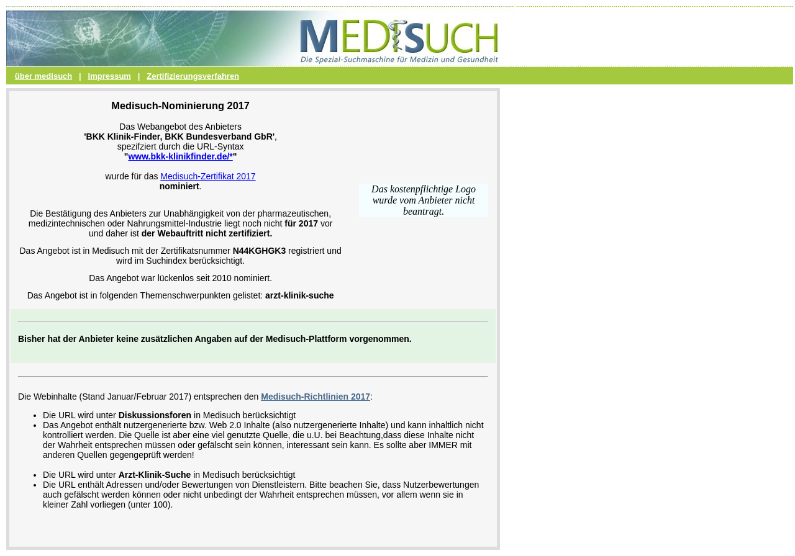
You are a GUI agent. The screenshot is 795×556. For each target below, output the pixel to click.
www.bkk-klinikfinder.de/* (180, 156)
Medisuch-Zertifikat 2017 (207, 176)
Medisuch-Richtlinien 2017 (315, 396)
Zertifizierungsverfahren (193, 76)
